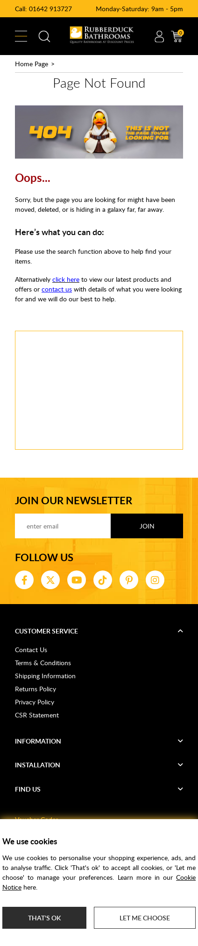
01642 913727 (50, 8)
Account (159, 36)
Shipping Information (45, 675)
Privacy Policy (34, 701)
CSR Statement (37, 714)
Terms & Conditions (43, 662)
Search (44, 36)
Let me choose (145, 917)
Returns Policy (35, 688)
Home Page (31, 63)
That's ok (44, 917)
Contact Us (31, 649)
